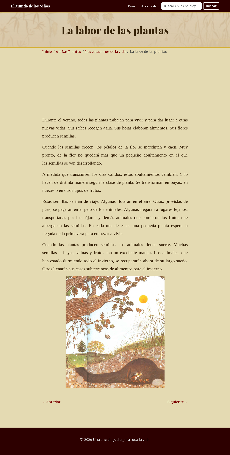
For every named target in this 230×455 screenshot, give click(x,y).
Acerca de (149, 6)
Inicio (47, 52)
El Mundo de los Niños (30, 5)
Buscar (211, 6)
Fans (131, 6)
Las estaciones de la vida (105, 52)
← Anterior (51, 402)
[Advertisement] (126, 85)
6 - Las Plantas (68, 52)
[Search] (181, 6)
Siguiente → (178, 402)
